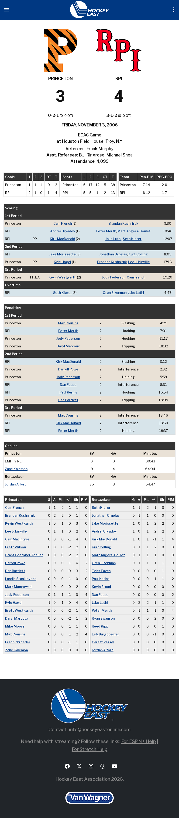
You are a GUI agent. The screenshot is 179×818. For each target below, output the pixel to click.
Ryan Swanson (103, 618)
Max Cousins (68, 323)
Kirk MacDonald (62, 239)
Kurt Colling (138, 254)
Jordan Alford (16, 484)
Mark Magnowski (18, 587)
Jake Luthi (113, 239)
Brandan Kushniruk (123, 223)
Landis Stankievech (20, 579)
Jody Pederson (113, 277)
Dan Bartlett (68, 400)
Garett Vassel (103, 642)
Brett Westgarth (19, 610)
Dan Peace (68, 385)
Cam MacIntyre (17, 539)
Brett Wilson (15, 547)
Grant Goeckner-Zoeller (24, 555)
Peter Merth (106, 231)
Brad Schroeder (17, 642)
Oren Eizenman (115, 293)
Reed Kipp (100, 626)
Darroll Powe (68, 369)
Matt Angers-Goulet (134, 231)
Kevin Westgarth (62, 277)
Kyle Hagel (62, 262)
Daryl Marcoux (68, 346)
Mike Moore (14, 626)
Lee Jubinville (139, 262)
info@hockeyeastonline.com (100, 729)
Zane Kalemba (16, 469)
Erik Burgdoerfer (105, 634)
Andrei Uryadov (62, 231)
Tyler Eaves (101, 571)
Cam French (62, 223)
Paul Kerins (68, 392)
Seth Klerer (132, 239)
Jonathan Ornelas (113, 254)
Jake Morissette (62, 254)
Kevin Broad (101, 587)
